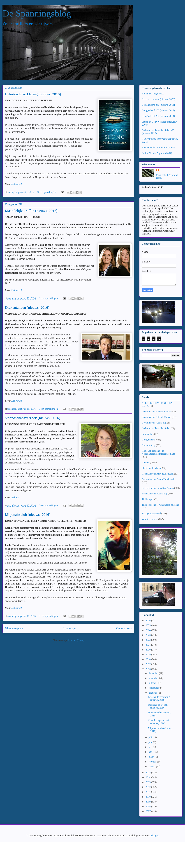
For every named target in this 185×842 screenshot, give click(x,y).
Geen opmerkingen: (47, 192)
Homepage (69, 628)
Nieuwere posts (14, 628)
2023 (148, 635)
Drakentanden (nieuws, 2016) (27, 307)
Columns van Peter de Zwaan (156, 417)
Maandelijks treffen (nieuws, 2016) (31, 211)
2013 (148, 782)
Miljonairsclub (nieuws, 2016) (27, 514)
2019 (148, 654)
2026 (148, 620)
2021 (148, 644)
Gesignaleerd (148, 439)
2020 (148, 649)
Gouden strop (148, 445)
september (154, 687)
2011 (148, 792)
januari (152, 766)
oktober (153, 683)
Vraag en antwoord (151, 513)
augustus (153, 692)
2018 (148, 659)
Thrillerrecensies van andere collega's (160, 504)
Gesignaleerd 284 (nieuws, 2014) (158, 116)
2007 (148, 811)
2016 (148, 669)
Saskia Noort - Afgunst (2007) (157, 153)
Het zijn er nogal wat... (153, 93)
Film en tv (147, 434)
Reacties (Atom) (76, 640)
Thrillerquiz (148, 499)
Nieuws (145, 462)
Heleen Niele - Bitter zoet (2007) (158, 147)
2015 (148, 772)
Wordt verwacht (150, 519)
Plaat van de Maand (152, 468)
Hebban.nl (16, 184)
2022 (148, 640)
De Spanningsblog (36, 13)
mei (151, 747)
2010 (148, 796)
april (151, 752)
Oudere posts (124, 628)
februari (153, 761)
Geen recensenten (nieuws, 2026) (158, 99)
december (154, 673)
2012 (148, 787)
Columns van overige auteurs (156, 411)
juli (151, 737)
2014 (148, 777)
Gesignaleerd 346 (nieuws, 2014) (158, 104)
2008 (148, 806)
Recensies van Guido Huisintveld (158, 479)
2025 (148, 625)
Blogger (154, 835)
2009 (148, 801)
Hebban (15, 497)
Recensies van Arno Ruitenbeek (157, 473)
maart (152, 756)
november (154, 678)
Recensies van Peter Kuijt (154, 493)
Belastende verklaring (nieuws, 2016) (33, 94)
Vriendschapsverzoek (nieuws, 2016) (32, 418)
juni (151, 742)
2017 (148, 664)
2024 (148, 630)
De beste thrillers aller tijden (156, 428)
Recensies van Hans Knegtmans (158, 488)
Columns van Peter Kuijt (154, 422)
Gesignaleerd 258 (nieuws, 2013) (158, 110)
